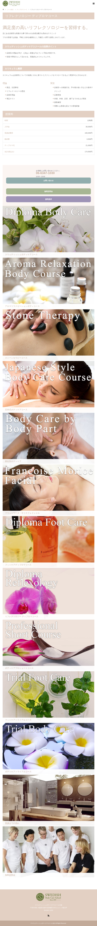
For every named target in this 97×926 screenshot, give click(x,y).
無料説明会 (48, 191)
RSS (48, 915)
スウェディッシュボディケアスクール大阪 (43, 923)
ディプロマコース (22, 9)
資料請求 (48, 199)
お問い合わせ (48, 181)
